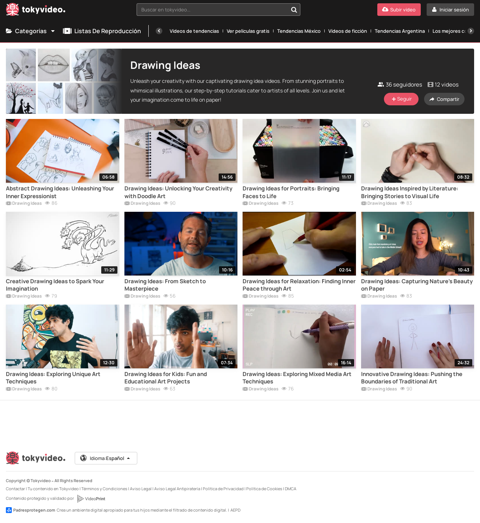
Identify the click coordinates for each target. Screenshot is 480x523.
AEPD (235, 510)
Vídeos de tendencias (194, 31)
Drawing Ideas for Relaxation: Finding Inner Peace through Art (299, 285)
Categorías (31, 31)
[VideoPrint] (91, 498)
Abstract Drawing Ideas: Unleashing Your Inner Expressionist (60, 192)
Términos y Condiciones (104, 488)
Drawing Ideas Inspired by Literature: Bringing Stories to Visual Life (409, 192)
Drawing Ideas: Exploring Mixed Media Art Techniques (297, 378)
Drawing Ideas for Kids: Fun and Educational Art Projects (165, 378)
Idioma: (105, 458)
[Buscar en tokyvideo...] (294, 9)
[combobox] (218, 9)
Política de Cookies (264, 488)
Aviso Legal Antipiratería (177, 488)
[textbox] (212, 9)
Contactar (15, 488)
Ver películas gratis (248, 31)
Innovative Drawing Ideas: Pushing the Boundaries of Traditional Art (411, 378)
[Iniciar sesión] (450, 9)
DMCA (290, 488)
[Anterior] (159, 31)
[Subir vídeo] (399, 9)
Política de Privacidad (223, 488)
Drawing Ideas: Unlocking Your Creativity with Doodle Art (178, 192)
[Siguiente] (470, 31)
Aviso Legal (141, 488)
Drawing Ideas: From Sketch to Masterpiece (165, 285)
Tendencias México (299, 31)
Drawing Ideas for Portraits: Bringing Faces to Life (291, 192)
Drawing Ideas (24, 203)
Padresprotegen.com (30, 510)
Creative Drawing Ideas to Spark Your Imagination (55, 285)
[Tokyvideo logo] (36, 11)
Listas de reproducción (102, 31)
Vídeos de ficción (347, 31)
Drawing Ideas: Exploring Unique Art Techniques (53, 378)
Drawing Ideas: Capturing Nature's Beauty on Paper (417, 285)
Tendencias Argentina (400, 31)
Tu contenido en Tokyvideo (53, 488)
